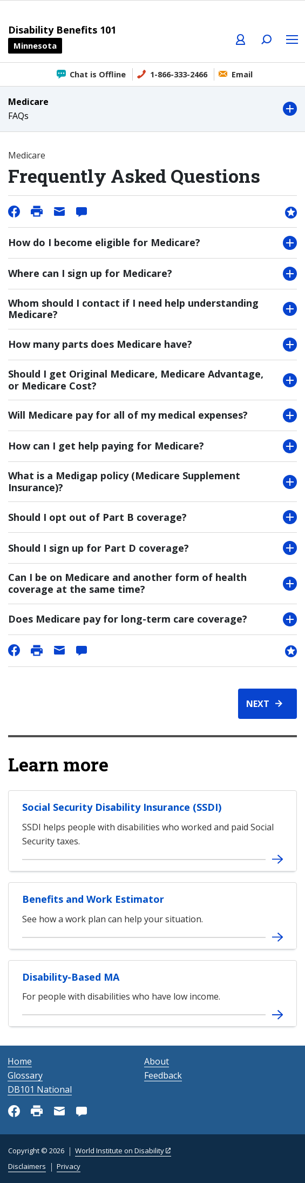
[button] (152, 109)
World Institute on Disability (119, 1150)
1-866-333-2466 (178, 74)
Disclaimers (27, 1166)
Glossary (25, 1075)
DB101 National (40, 1089)
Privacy (68, 1166)
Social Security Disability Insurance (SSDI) (121, 807)
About (156, 1061)
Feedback (163, 1075)
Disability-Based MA (70, 976)
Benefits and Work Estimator (93, 899)
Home (20, 1061)
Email (242, 74)
